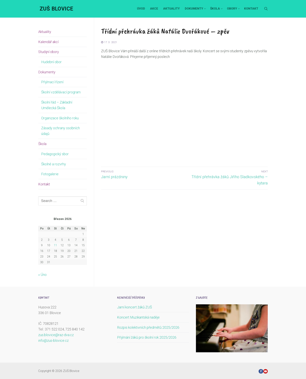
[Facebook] (261, 371)
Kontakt (44, 184)
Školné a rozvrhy (53, 164)
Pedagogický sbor (55, 154)
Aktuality (44, 32)
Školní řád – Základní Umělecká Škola (56, 105)
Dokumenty (47, 72)
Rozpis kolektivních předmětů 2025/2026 (148, 327)
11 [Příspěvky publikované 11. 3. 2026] (55, 245)
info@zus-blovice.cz (53, 340)
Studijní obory (49, 52)
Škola (42, 144)
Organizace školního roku (60, 118)
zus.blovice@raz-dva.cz (56, 335)
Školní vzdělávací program (61, 92)
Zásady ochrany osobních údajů (60, 131)
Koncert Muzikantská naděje (138, 317)
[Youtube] (265, 371)
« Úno (42, 275)
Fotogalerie (50, 174)
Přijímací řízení (52, 82)
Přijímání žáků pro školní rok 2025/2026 (146, 337)
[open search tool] (266, 9)
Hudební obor (51, 62)
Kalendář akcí (48, 42)
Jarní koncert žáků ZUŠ (134, 307)
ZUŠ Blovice (56, 9)
